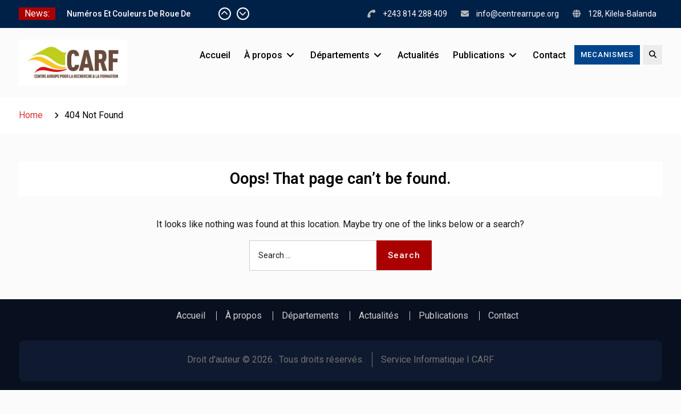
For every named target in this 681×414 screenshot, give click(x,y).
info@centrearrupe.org (517, 13)
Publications (479, 55)
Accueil (215, 55)
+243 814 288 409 (415, 13)
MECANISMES (607, 54)
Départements (340, 55)
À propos (263, 55)
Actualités (418, 55)
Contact (549, 55)
